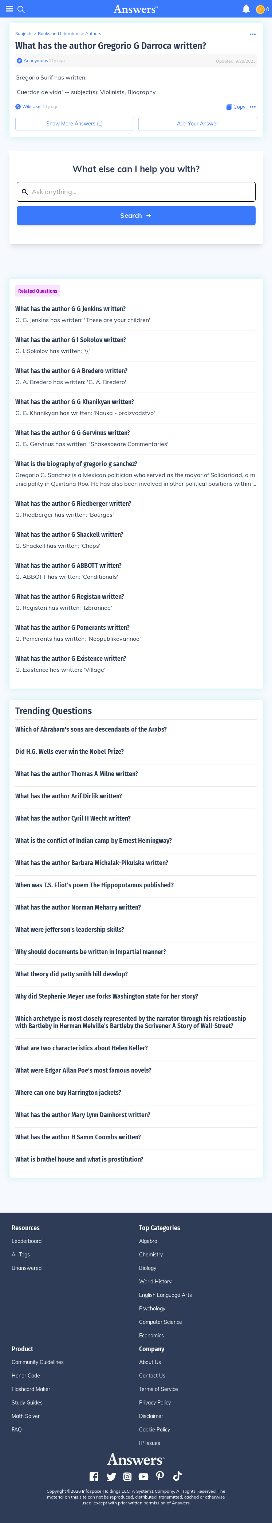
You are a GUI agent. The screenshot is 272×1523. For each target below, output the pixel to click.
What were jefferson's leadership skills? (69, 930)
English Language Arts (165, 1295)
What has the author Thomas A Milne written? (76, 774)
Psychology (152, 1308)
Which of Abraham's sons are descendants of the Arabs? (91, 729)
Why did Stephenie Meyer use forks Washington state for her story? (106, 996)
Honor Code (26, 1375)
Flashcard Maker (31, 1389)
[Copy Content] (235, 107)
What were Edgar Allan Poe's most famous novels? (83, 1070)
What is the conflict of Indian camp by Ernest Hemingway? (93, 841)
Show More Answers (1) (74, 123)
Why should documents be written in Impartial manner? (90, 952)
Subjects (23, 33)
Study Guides (27, 1402)
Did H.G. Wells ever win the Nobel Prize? (69, 752)
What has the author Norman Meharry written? (78, 907)
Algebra (148, 1241)
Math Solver (26, 1416)
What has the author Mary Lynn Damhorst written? (82, 1115)
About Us (150, 1362)
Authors (93, 33)
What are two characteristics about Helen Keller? (81, 1048)
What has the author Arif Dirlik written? (68, 796)
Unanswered (27, 1268)
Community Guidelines (38, 1362)
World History (155, 1281)
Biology (147, 1268)
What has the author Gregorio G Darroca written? (110, 45)
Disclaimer (151, 1416)
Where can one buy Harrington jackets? (68, 1093)
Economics (151, 1335)
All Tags (21, 1254)
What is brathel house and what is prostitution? (79, 1159)
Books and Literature (59, 33)
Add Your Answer (197, 123)
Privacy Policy (155, 1402)
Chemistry (151, 1254)
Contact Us (152, 1375)
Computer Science (160, 1322)
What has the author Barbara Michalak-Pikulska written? (91, 863)
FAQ (17, 1429)
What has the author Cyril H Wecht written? (73, 818)
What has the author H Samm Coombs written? (78, 1137)
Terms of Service (158, 1389)
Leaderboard (27, 1241)
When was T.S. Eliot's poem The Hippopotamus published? (94, 885)
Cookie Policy (154, 1429)
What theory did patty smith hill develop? (71, 974)
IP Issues (149, 1443)
